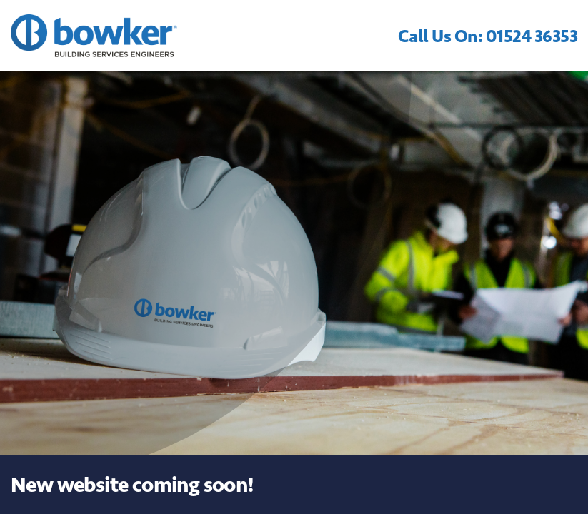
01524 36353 (532, 36)
